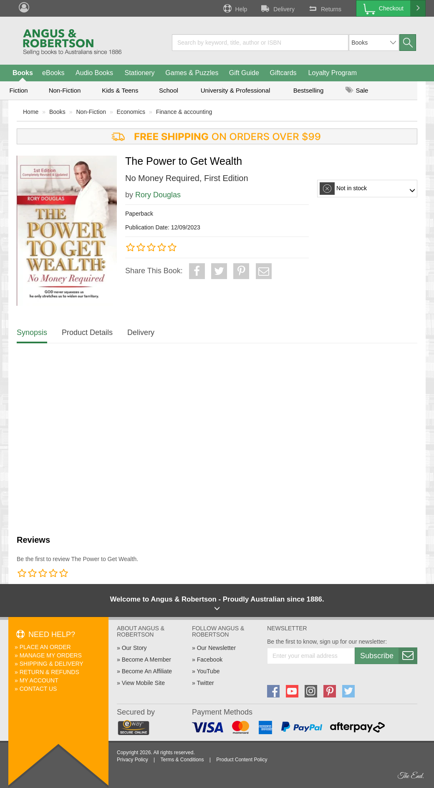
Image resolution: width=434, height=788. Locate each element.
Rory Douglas (158, 195)
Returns (324, 8)
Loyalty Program (332, 72)
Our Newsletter (216, 647)
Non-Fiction (65, 90)
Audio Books (94, 72)
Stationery (139, 72)
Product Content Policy (241, 760)
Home (30, 111)
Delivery (277, 8)
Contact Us (38, 688)
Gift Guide (244, 72)
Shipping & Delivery (51, 663)
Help (234, 8)
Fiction (18, 90)
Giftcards (283, 72)
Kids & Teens (120, 90)
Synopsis (32, 332)
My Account (39, 680)
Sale (357, 90)
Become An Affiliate (147, 671)
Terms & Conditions (182, 760)
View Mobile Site (143, 683)
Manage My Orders (51, 655)
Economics (131, 111)
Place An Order (45, 647)
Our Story (134, 647)
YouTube (208, 671)
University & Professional (235, 90)
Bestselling (308, 90)
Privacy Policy (132, 760)
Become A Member (146, 659)
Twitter (205, 683)
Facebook (209, 659)
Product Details (87, 332)
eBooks (53, 72)
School (168, 90)
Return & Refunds (49, 672)
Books (23, 72)
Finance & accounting (184, 111)
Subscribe (388, 656)
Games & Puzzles (191, 72)
